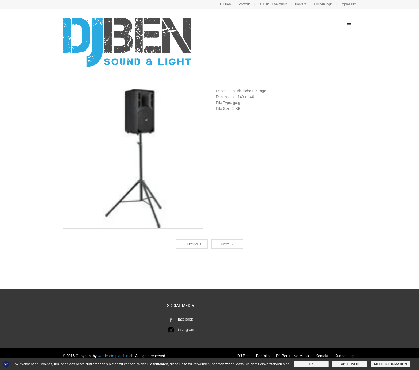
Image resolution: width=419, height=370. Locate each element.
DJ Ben (225, 4)
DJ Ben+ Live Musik (273, 4)
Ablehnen (350, 364)
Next (227, 244)
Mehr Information (390, 364)
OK (311, 364)
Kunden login (323, 4)
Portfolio (244, 4)
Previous (191, 244)
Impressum (348, 4)
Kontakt (300, 4)
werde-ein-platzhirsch (115, 356)
